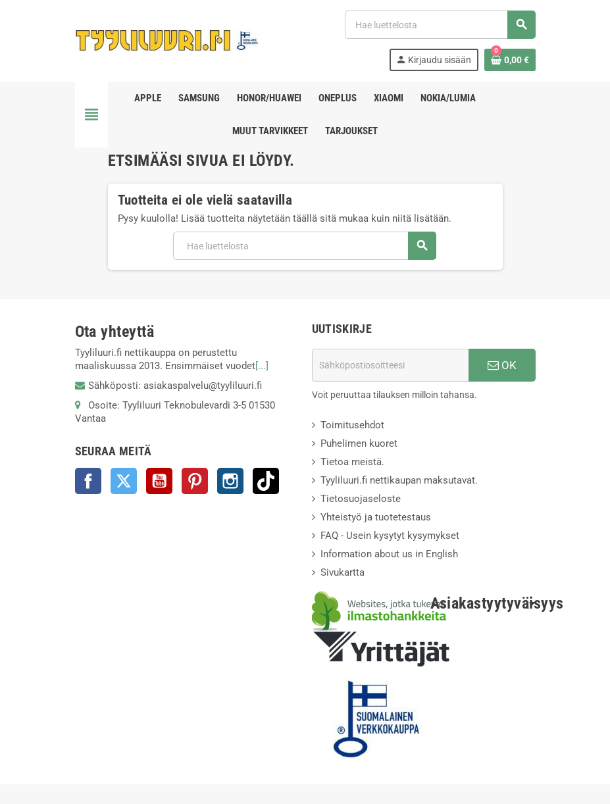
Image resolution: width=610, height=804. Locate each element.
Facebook (88, 481)
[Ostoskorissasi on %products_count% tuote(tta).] (510, 60)
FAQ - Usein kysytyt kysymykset (389, 535)
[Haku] (439, 25)
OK (502, 365)
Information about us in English (389, 554)
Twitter (124, 481)
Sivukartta (342, 572)
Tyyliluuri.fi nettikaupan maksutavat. (399, 480)
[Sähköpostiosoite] (390, 365)
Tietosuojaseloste (360, 499)
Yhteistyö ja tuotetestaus (375, 517)
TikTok (266, 481)
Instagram (230, 481)
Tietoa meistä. (352, 462)
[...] (261, 366)
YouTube (159, 481)
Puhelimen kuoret (358, 443)
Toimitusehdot (352, 425)
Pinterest (195, 481)
